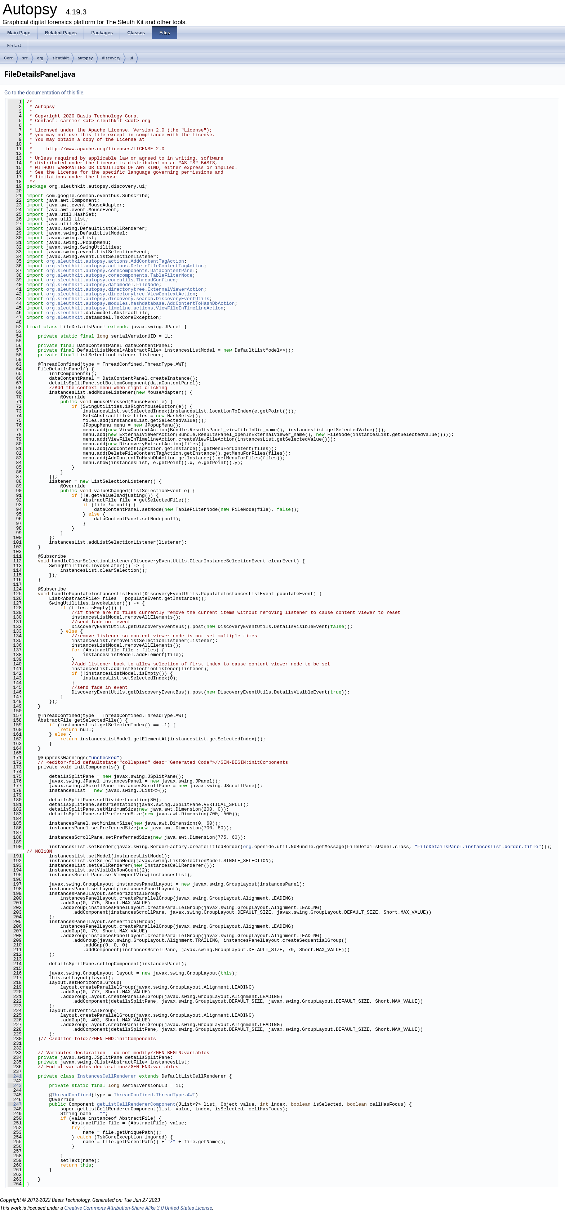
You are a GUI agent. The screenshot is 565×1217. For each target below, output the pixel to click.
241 (15, 1076)
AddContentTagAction (157, 261)
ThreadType (170, 1095)
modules (118, 303)
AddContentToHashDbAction (201, 303)
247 (15, 1104)
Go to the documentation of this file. (44, 92)
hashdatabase (148, 303)
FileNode (147, 284)
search (144, 298)
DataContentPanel (172, 270)
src (25, 58)
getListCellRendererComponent (136, 1104)
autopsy (85, 58)
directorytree (126, 289)
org (40, 58)
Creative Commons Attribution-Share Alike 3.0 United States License (138, 1208)
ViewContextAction (171, 294)
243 (15, 1085)
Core (8, 58)
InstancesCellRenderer (106, 1076)
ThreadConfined (155, 280)
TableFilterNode (171, 275)
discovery (111, 58)
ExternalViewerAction (175, 289)
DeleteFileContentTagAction (167, 266)
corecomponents (127, 270)
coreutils (120, 280)
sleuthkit (60, 58)
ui (131, 58)
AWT (191, 1095)
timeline (119, 308)
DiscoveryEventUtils (182, 298)
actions (118, 261)
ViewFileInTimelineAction (189, 308)
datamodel (120, 284)
